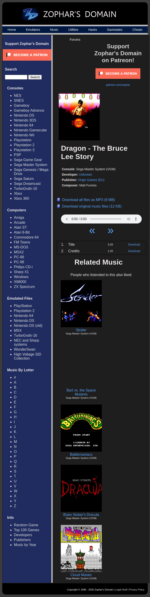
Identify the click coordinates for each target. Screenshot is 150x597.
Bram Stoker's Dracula (81, 515)
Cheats (137, 29)
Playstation (22, 140)
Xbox (18, 193)
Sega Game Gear (28, 160)
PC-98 (19, 262)
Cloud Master (81, 575)
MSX (18, 330)
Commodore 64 (26, 237)
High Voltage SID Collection (27, 356)
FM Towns (22, 242)
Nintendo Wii (24, 135)
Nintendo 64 (23, 125)
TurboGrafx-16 (25, 188)
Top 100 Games (26, 530)
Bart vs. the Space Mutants (81, 392)
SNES (19, 100)
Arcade (19, 222)
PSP (17, 155)
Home (12, 29)
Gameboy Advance (29, 110)
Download (134, 244)
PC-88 (19, 257)
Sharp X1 (21, 272)
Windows (21, 277)
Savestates (114, 29)
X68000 (20, 282)
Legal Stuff (121, 589)
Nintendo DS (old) (28, 325)
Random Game (26, 525)
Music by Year (25, 545)
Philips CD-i (23, 267)
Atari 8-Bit (22, 232)
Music (54, 29)
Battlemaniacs (81, 454)
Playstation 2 (24, 145)
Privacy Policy (136, 589)
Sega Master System (30, 165)
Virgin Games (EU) (91, 180)
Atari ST (20, 227)
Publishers (22, 540)
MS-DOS (21, 247)
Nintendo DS (24, 115)
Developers (23, 535)
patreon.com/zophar (118, 84)
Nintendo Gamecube (30, 130)
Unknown (85, 174)
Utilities (73, 29)
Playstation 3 (24, 150)
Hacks (92, 29)
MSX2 (19, 252)
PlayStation (23, 306)
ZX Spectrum (24, 287)
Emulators (33, 29)
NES (17, 95)
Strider (81, 330)
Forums (75, 39)
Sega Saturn (24, 179)
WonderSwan (24, 349)
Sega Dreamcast (27, 184)
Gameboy (21, 105)
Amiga (19, 217)
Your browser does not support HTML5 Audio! (101, 217)
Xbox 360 (21, 198)
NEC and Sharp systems (26, 342)
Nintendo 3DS (25, 120)
